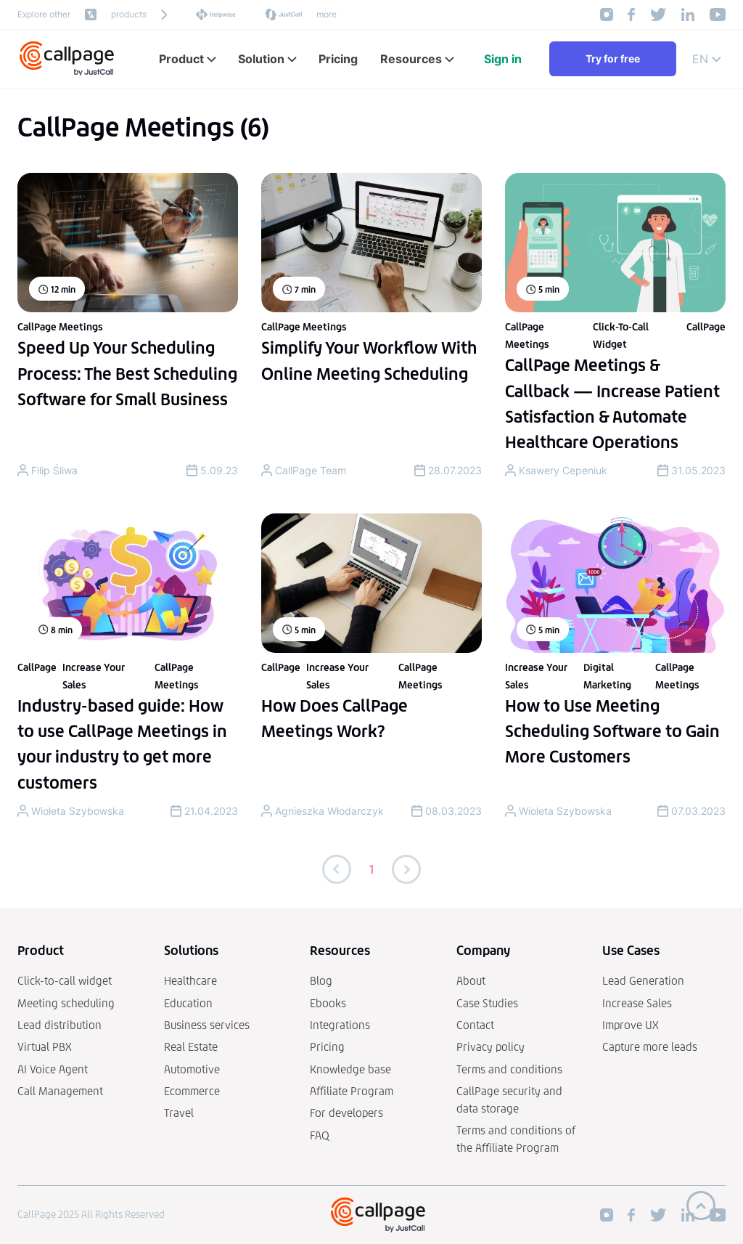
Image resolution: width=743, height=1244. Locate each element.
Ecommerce (192, 1091)
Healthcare (190, 981)
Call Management (60, 1091)
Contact (475, 1025)
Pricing (327, 1047)
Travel (179, 1113)
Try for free (613, 58)
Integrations (340, 1025)
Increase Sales (637, 1003)
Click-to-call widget (64, 981)
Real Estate (191, 1047)
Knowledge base (350, 1069)
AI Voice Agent (52, 1069)
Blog (321, 981)
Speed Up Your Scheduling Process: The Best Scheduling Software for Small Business (127, 373)
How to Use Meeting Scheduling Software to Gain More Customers (612, 731)
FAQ (319, 1135)
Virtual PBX (44, 1047)
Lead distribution (59, 1025)
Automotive (192, 1069)
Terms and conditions (509, 1069)
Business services (207, 1025)
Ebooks (328, 1003)
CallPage (706, 327)
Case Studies (487, 1003)
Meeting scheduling (66, 1003)
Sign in (503, 59)
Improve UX (630, 1025)
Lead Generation (643, 981)
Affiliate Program (351, 1091)
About (470, 981)
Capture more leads (649, 1047)
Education (188, 1003)
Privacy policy (490, 1047)
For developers (346, 1113)
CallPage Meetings (60, 327)
